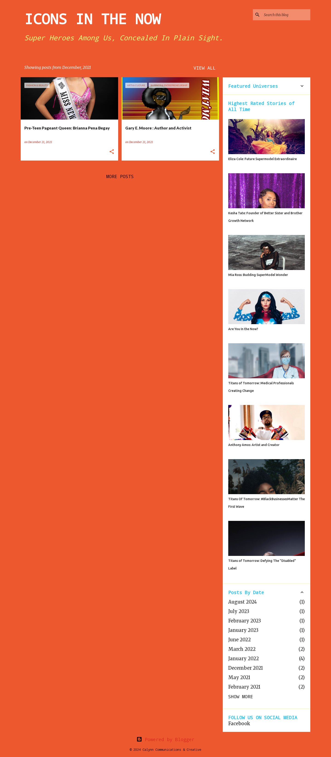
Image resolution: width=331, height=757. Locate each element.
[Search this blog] (286, 14)
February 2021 (244, 687)
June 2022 (239, 640)
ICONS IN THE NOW (92, 18)
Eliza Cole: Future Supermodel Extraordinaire (262, 159)
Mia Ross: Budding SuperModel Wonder (258, 275)
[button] (111, 152)
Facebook (239, 723)
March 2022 (242, 649)
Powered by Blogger (165, 739)
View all (205, 68)
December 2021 (245, 668)
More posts (120, 176)
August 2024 (242, 602)
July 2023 (238, 611)
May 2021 (239, 677)
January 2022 (243, 658)
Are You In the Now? (243, 329)
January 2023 (243, 630)
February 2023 (244, 621)
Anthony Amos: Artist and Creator (254, 445)
